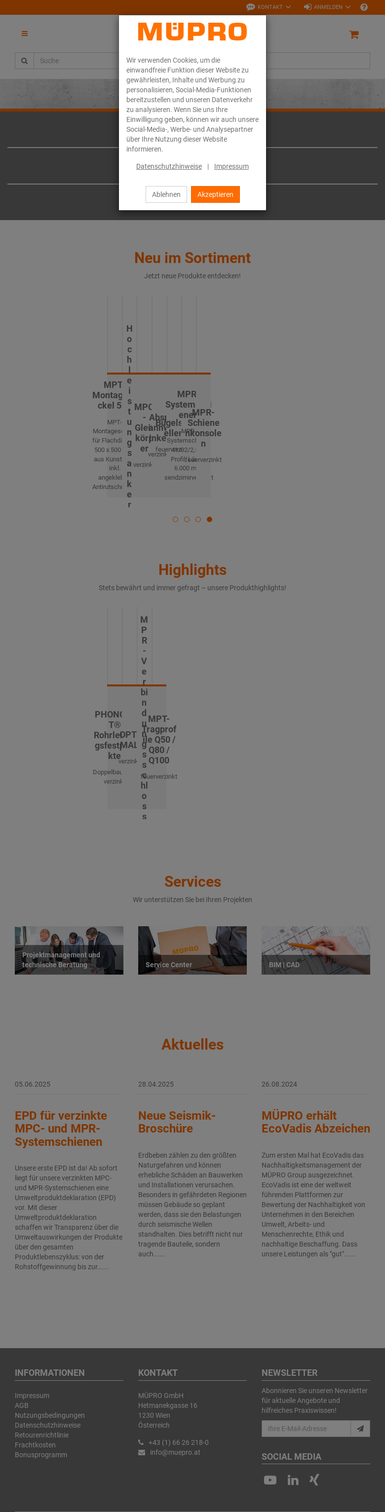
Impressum (231, 166)
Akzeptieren (215, 194)
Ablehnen (166, 194)
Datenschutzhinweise (169, 166)
